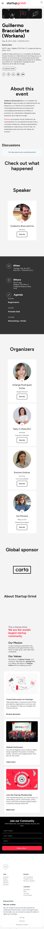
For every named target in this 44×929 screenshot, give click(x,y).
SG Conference (28, 877)
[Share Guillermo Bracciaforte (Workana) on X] (8, 74)
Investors (6, 877)
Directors (5, 884)
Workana (7, 119)
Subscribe (21, 848)
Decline (22, 921)
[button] (41, 3)
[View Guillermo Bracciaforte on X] (22, 222)
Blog (25, 891)
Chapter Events (28, 879)
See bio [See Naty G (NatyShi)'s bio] (22, 440)
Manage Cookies (22, 925)
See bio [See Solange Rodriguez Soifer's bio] (22, 397)
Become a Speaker (29, 881)
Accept (22, 917)
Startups (5, 881)
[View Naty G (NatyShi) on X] (22, 425)
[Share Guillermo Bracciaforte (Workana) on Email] (18, 74)
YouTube (26, 893)
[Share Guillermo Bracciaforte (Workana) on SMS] (23, 74)
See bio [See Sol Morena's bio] (22, 527)
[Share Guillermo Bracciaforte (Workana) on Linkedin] (13, 74)
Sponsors (6, 882)
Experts (5, 879)
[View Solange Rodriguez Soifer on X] (22, 381)
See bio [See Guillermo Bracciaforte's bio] (22, 234)
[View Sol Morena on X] (22, 512)
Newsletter (27, 889)
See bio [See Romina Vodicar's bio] (22, 484)
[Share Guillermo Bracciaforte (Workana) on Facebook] (4, 74)
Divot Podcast (28, 895)
